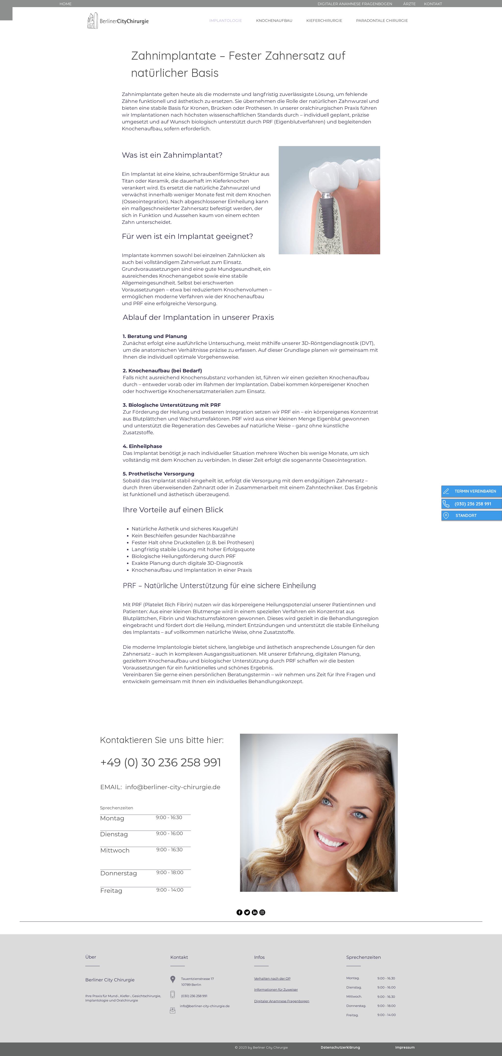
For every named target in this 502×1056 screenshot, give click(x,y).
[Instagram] (262, 912)
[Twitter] (247, 912)
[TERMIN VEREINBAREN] (471, 491)
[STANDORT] (471, 515)
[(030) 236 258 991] (471, 504)
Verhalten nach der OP (272, 978)
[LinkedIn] (255, 912)
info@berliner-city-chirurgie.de (172, 787)
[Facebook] (239, 912)
